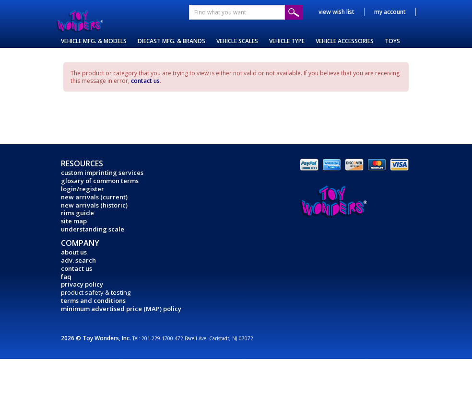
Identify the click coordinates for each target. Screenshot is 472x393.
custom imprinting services (102, 172)
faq (66, 276)
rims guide (77, 212)
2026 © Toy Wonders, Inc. (96, 338)
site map (74, 221)
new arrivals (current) (94, 197)
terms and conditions (93, 300)
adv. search (78, 260)
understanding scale (92, 229)
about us (74, 252)
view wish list (336, 12)
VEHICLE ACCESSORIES (345, 41)
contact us (145, 81)
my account (390, 12)
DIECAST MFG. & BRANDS (171, 41)
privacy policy (82, 284)
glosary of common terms (100, 180)
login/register (82, 189)
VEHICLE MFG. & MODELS (94, 41)
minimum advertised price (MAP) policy (121, 308)
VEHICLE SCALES (237, 41)
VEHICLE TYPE (287, 41)
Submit (294, 12)
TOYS (392, 41)
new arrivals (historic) (94, 205)
